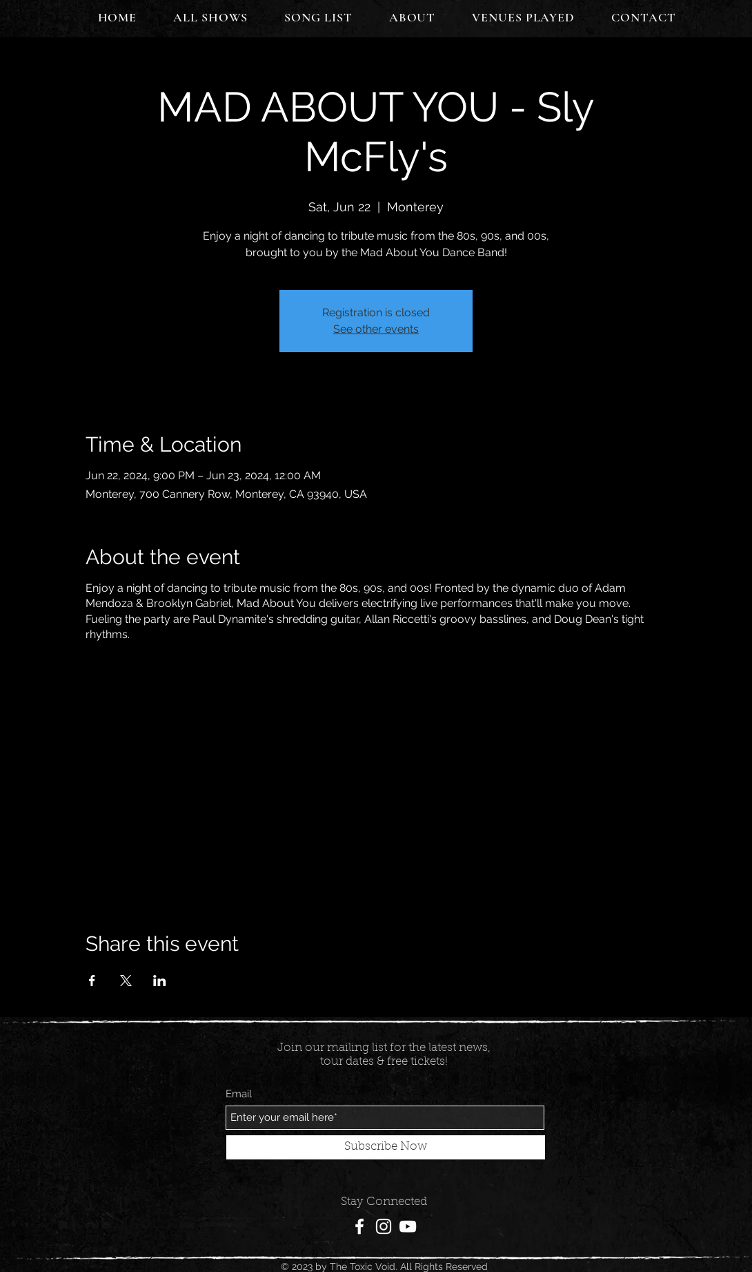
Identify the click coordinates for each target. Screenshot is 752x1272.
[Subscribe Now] (385, 1147)
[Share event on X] (125, 980)
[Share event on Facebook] (92, 980)
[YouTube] (407, 1226)
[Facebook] (359, 1226)
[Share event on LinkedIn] (159, 980)
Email (239, 1094)
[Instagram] (383, 1226)
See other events (376, 329)
